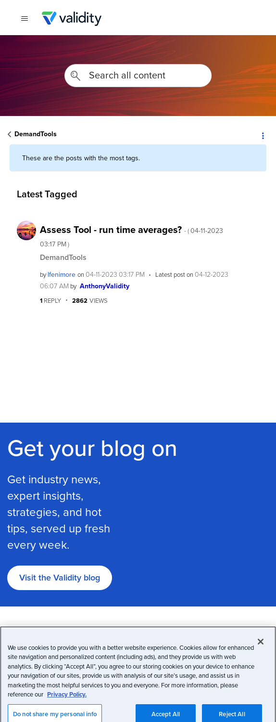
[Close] (260, 661)
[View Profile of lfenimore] (61, 274)
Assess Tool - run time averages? (131, 235)
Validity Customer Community (71, 19)
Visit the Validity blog (59, 577)
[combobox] (138, 75)
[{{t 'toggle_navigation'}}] (24, 18)
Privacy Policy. (67, 714)
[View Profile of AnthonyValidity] (104, 286)
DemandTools (35, 134)
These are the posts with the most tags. (81, 158)
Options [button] (262, 134)
